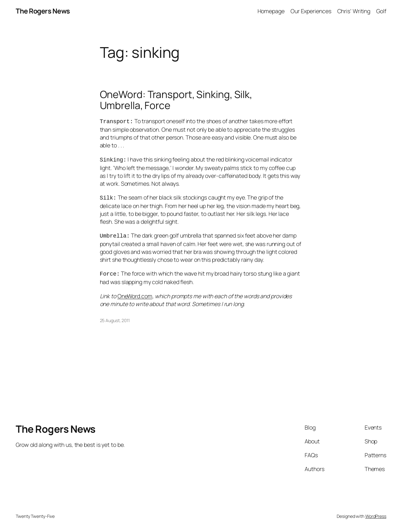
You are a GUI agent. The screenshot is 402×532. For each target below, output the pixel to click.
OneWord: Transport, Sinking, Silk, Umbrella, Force (176, 100)
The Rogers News (43, 11)
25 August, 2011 (115, 317)
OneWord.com (134, 293)
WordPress (375, 513)
